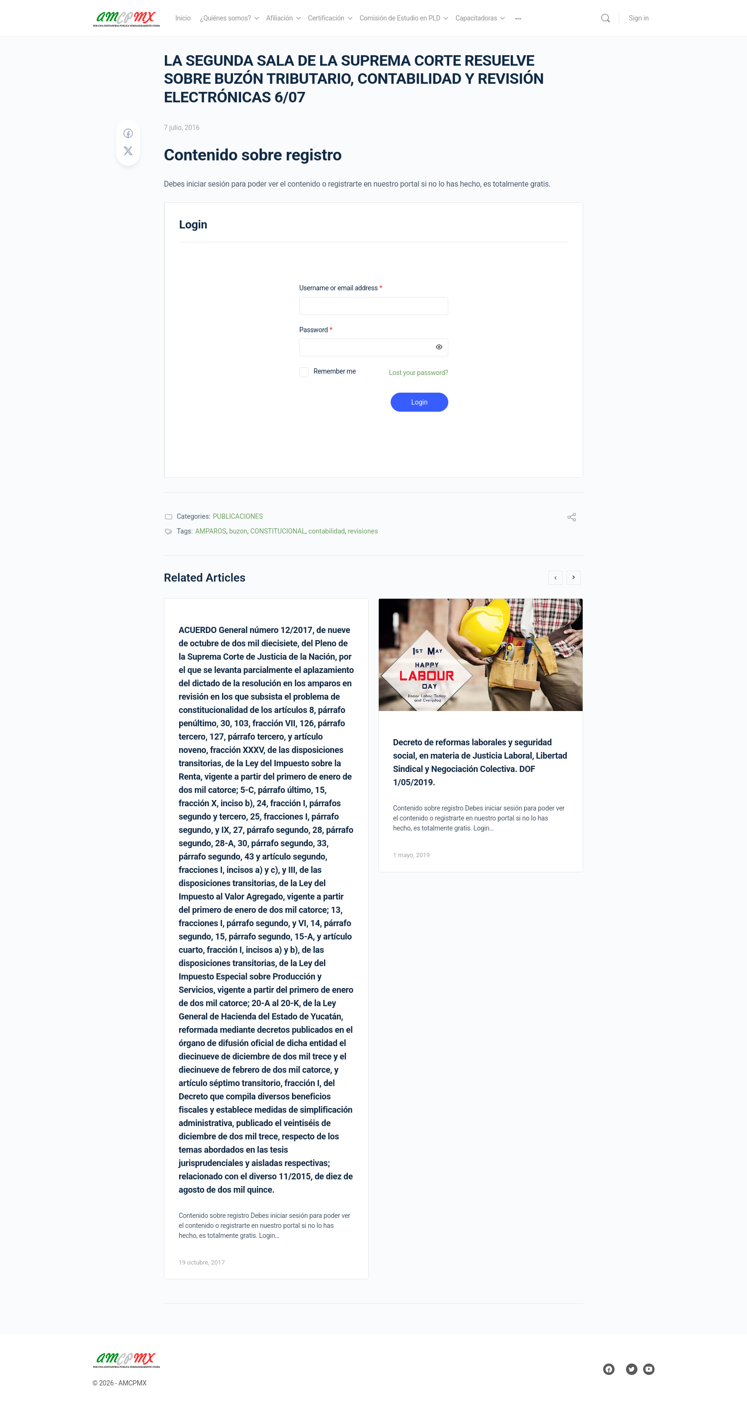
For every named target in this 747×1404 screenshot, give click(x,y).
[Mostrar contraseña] (439, 347)
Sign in (639, 18)
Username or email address (353, 288)
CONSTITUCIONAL (277, 531)
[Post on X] (128, 151)
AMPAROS (210, 531)
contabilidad (326, 531)
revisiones (363, 531)
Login (419, 402)
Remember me (334, 371)
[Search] (605, 18)
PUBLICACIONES (238, 516)
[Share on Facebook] (128, 134)
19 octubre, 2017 (202, 1262)
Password (328, 330)
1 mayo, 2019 (411, 855)
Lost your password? (418, 372)
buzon (238, 531)
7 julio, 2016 (182, 127)
